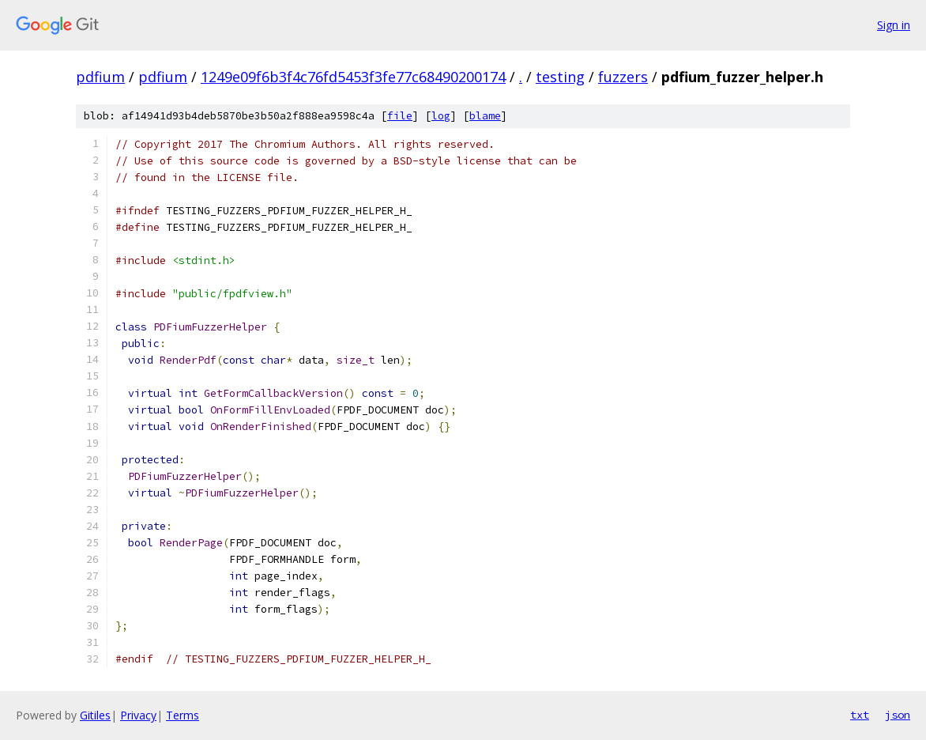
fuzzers (623, 76)
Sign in (893, 24)
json (897, 715)
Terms (182, 715)
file (399, 116)
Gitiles (95, 715)
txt (859, 715)
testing (560, 76)
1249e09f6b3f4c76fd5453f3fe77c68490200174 (353, 76)
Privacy (138, 715)
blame (485, 116)
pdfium (100, 76)
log (440, 116)
